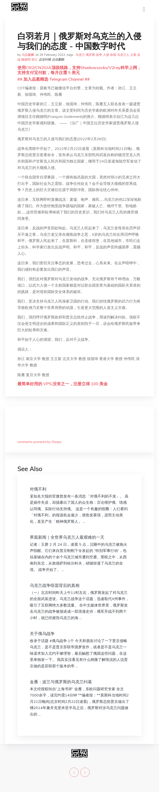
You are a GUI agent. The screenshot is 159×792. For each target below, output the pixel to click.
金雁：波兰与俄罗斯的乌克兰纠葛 (61, 681)
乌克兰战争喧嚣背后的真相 (55, 585)
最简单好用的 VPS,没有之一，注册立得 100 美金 (62, 383)
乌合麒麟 (28, 55)
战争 (99, 55)
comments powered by (39, 442)
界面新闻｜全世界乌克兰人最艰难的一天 (67, 537)
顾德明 (26, 59)
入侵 (106, 55)
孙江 (34, 59)
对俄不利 (38, 489)
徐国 (113, 55)
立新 (133, 55)
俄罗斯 (90, 55)
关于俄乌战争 (42, 633)
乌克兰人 (123, 55)
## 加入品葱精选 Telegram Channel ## (53, 79)
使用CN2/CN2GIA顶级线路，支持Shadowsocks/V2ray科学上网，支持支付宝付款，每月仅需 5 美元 (79, 70)
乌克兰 (80, 55)
